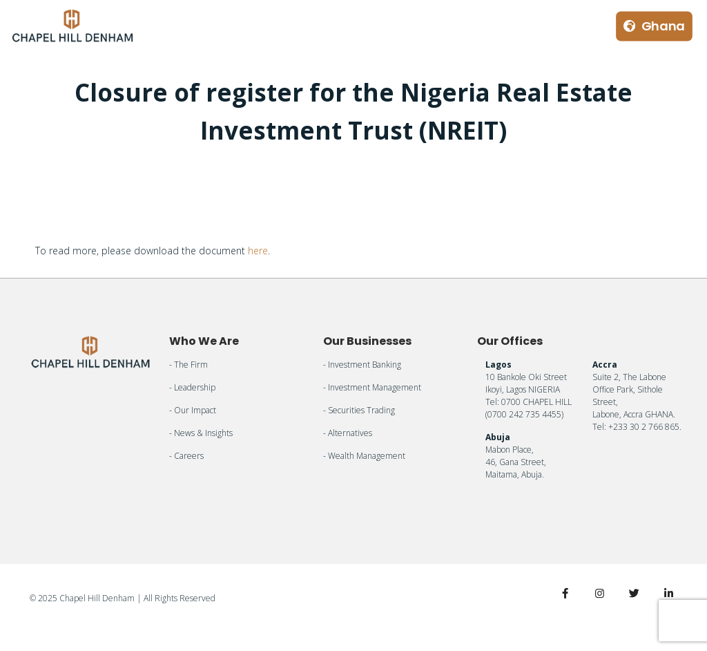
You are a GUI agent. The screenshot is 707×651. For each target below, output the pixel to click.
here (258, 250)
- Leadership (192, 387)
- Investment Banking (362, 364)
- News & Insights (201, 433)
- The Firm (188, 364)
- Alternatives (347, 433)
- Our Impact (192, 410)
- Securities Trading (359, 410)
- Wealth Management (364, 456)
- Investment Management (372, 387)
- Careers (186, 456)
